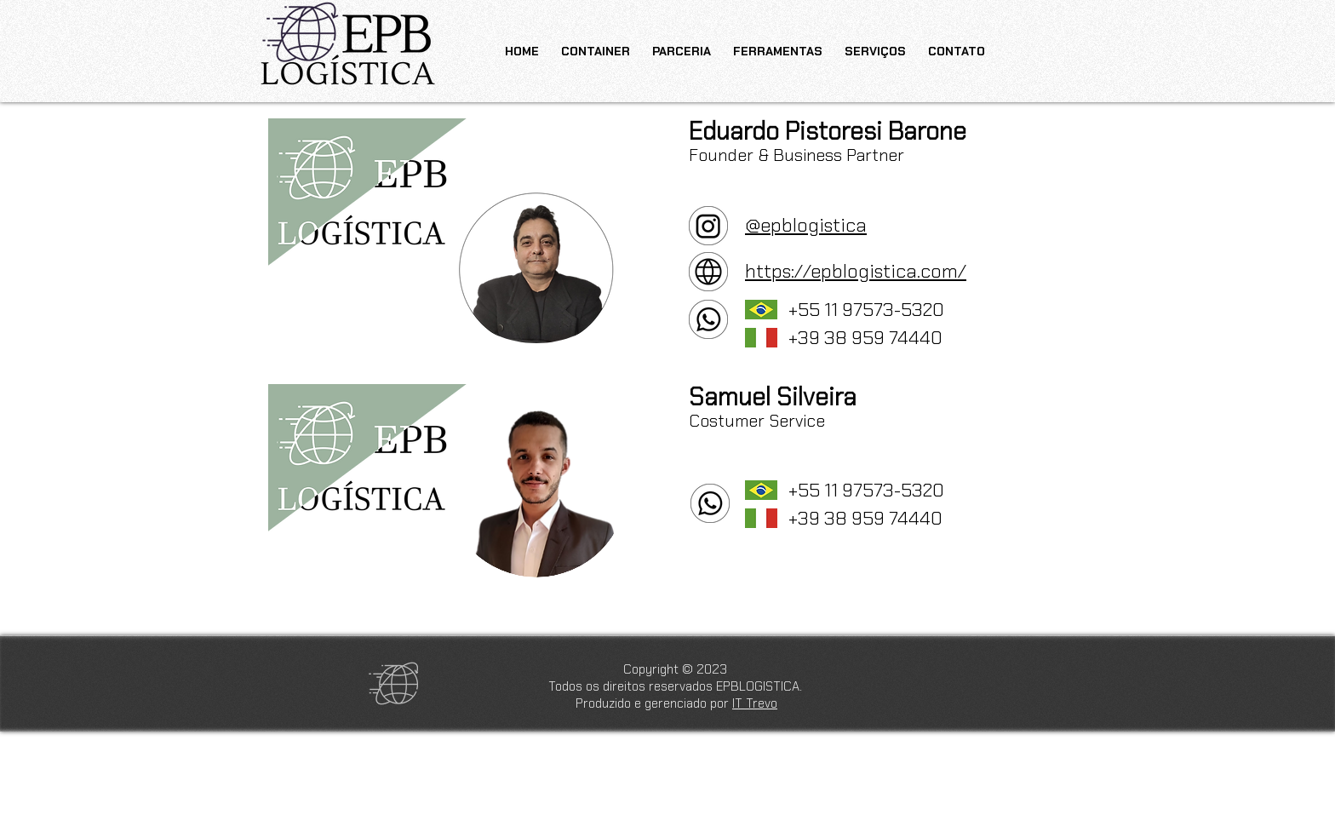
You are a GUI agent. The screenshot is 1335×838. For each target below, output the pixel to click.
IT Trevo (754, 703)
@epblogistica (806, 225)
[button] (778, 43)
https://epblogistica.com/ (855, 271)
